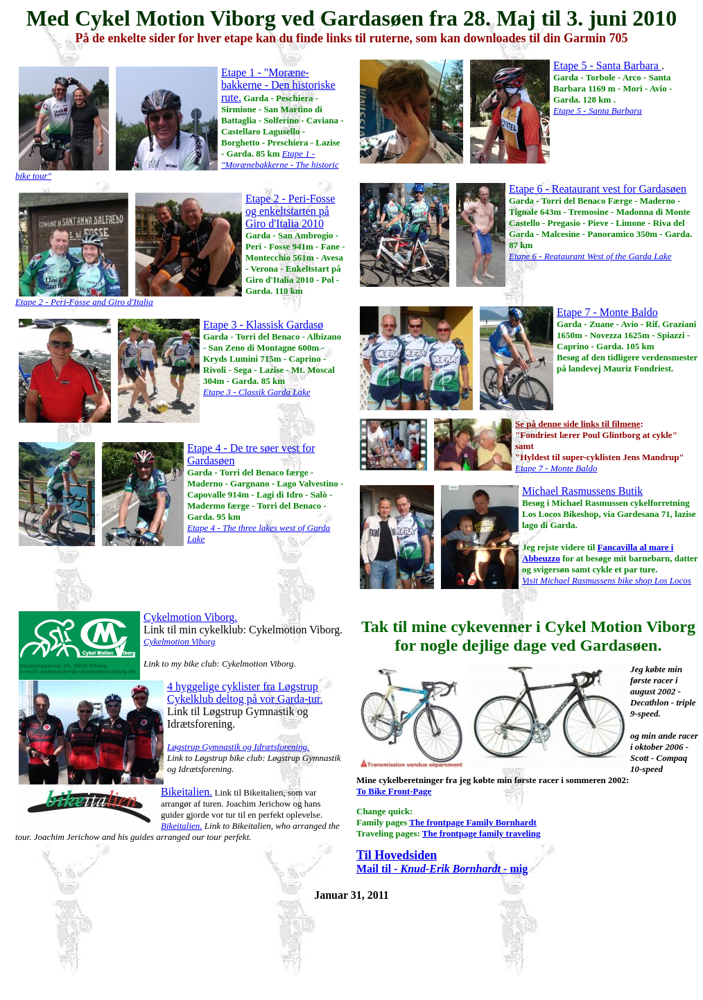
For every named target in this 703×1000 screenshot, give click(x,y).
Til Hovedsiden (396, 855)
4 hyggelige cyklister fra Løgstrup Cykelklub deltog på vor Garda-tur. (244, 693)
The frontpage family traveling (481, 833)
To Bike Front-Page (393, 791)
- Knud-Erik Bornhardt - (450, 869)
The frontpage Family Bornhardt (473, 822)
